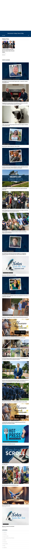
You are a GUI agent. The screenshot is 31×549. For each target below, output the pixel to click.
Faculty (9, 333)
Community (8, 206)
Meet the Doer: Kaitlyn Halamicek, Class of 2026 (10, 123)
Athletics (4, 516)
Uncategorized (10, 249)
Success (4, 534)
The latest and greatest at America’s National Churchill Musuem (13, 314)
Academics (4, 163)
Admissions (4, 206)
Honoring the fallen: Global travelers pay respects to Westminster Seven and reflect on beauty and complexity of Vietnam (15, 336)
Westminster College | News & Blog (15, 10)
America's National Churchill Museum (7, 22)
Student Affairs (5, 532)
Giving (4, 522)
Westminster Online (6, 536)
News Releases (8, 163)
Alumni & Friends (8, 270)
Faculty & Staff (14, 312)
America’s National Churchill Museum (8, 514)
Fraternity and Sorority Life (7, 526)
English (4, 376)
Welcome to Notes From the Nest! (8, 503)
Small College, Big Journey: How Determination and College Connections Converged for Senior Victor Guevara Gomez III (15, 188)
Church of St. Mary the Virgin (16, 77)
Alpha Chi (4, 270)
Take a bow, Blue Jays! (6, 482)
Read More (3, 31)
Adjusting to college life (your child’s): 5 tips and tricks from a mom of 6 (15, 294)
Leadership (5, 524)
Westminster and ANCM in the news (8, 420)
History (8, 141)
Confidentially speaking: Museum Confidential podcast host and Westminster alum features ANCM (13, 400)
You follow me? (5, 441)
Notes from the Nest (5, 99)
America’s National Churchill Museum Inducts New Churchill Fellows (8, 28)
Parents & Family (5, 530)
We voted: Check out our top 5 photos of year (10, 462)
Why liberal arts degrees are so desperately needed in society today (14, 378)
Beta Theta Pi (4, 141)
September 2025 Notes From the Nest (9, 252)
